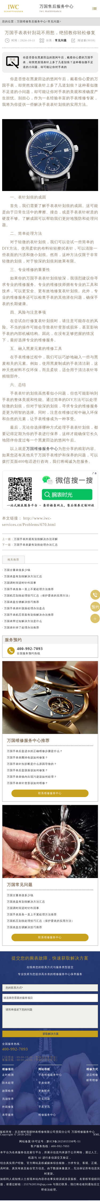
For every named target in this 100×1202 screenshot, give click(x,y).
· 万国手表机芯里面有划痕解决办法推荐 (28, 614)
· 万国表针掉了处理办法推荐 (20, 627)
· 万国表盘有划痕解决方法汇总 (22, 576)
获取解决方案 (51, 1033)
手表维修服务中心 (50, 1075)
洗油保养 (8, 1099)
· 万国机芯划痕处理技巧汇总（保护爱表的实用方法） (36, 595)
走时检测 (8, 1075)
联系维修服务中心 (50, 793)
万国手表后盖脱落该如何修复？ (27, 770)
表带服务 (8, 1115)
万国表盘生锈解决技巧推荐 (24, 927)
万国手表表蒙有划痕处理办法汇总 (36, 544)
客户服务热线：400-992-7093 (50, 1146)
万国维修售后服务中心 (31, 21)
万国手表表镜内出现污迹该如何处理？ (32, 776)
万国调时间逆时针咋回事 (23, 908)
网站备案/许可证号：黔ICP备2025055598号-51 (50, 1141)
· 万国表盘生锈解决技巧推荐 (20, 601)
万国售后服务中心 (56, 6)
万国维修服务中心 (42, 449)
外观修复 (8, 1107)
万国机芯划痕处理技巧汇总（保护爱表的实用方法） (40, 920)
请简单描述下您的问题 (50, 1016)
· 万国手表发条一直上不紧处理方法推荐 (28, 589)
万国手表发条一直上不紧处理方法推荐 (32, 914)
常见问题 (53, 21)
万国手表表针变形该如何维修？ (27, 783)
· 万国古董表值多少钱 (16, 569)
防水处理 (8, 1083)
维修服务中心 (47, 1115)
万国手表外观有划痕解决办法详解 (36, 539)
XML (96, 1134)
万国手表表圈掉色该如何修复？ (27, 757)
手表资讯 (44, 1107)
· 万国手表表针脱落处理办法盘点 (23, 608)
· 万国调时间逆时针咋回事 (19, 582)
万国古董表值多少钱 (20, 895)
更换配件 (44, 1091)
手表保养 (44, 1083)
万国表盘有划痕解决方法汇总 (26, 901)
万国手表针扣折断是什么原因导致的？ (32, 763)
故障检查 (8, 1091)
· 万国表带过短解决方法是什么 (22, 621)
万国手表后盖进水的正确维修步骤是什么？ (35, 751)
